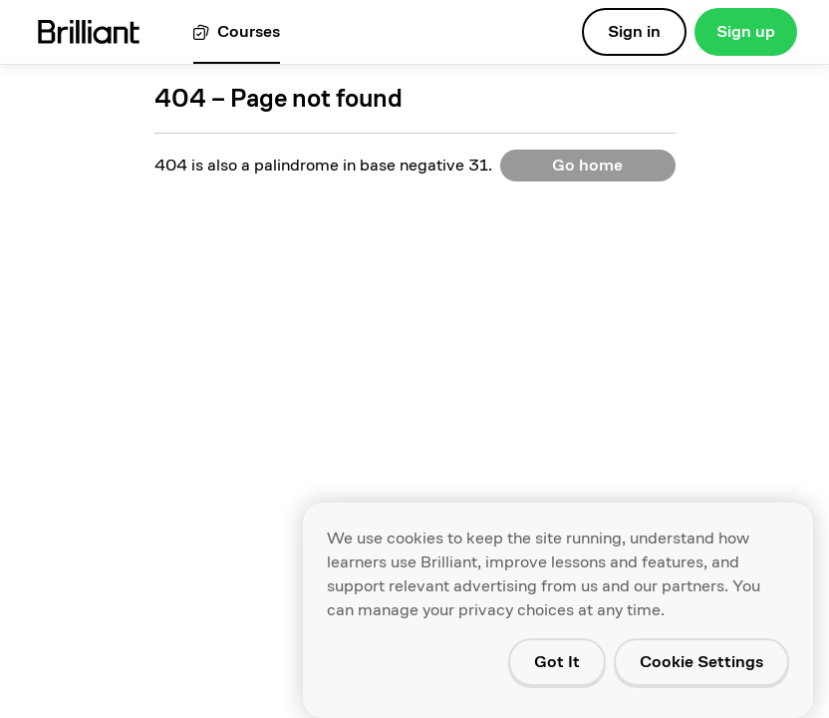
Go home (587, 165)
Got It (557, 661)
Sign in (634, 31)
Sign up (745, 31)
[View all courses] (236, 32)
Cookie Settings (701, 661)
